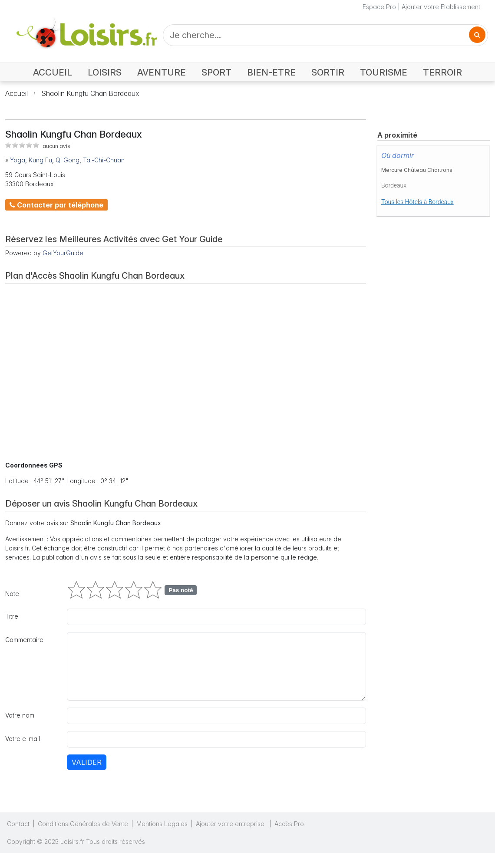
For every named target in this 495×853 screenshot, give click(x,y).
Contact (18, 823)
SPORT (216, 72)
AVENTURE (161, 72)
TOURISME (383, 72)
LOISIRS (105, 72)
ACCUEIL (52, 72)
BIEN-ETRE (271, 72)
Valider (87, 762)
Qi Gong (67, 160)
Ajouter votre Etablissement (441, 6)
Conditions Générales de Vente (83, 823)
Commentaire (24, 639)
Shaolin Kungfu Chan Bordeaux (90, 93)
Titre (11, 616)
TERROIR (442, 72)
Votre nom (19, 715)
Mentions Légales (162, 823)
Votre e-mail (22, 738)
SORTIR (327, 72)
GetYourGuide (63, 253)
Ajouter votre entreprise (231, 823)
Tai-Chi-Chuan (104, 160)
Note (12, 593)
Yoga (17, 160)
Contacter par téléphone (56, 205)
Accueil (16, 93)
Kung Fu (40, 160)
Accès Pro (289, 823)
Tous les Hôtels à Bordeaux (417, 201)
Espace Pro (379, 6)
